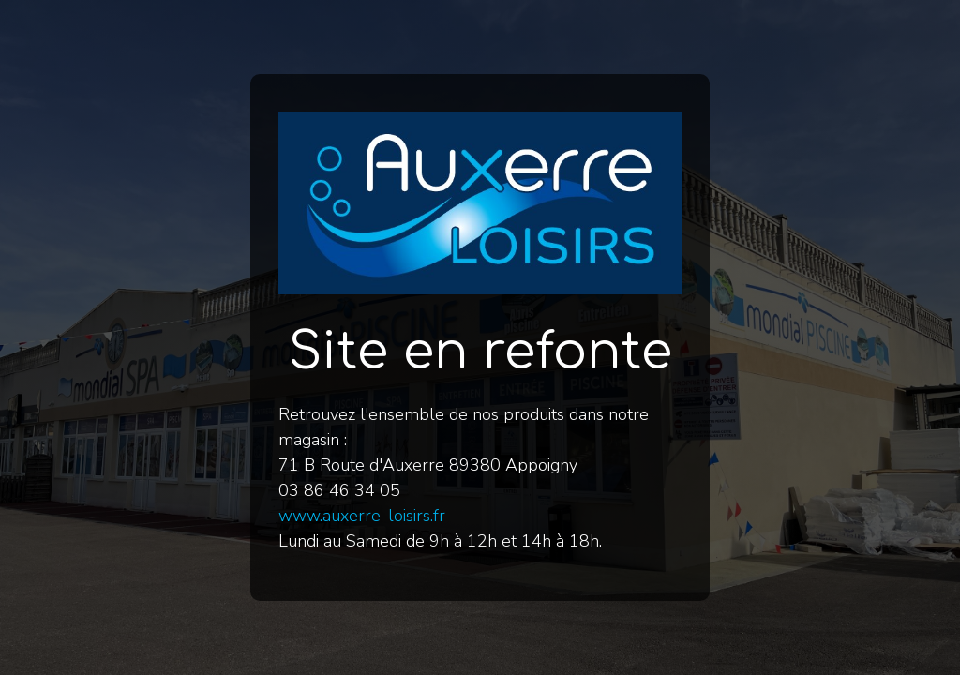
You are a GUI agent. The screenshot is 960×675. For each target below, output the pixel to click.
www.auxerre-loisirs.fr (361, 515)
